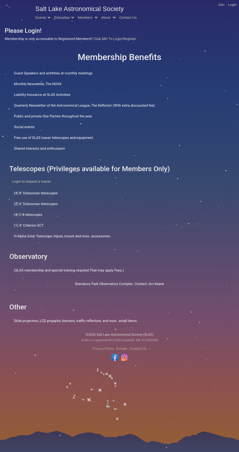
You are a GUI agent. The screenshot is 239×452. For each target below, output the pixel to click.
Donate (121, 349)
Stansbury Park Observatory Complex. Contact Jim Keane (119, 284)
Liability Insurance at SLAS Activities (42, 95)
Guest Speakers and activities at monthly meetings (53, 73)
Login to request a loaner (31, 181)
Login (232, 5)
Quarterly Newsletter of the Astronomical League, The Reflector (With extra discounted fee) (84, 105)
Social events (24, 127)
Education (62, 17)
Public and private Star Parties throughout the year (53, 116)
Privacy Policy (103, 349)
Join (221, 5)
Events (41, 17)
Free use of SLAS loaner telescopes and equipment (53, 138)
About (106, 17)
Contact (128, 17)
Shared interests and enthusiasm (39, 148)
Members (85, 17)
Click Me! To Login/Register (114, 39)
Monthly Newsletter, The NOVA (38, 84)
